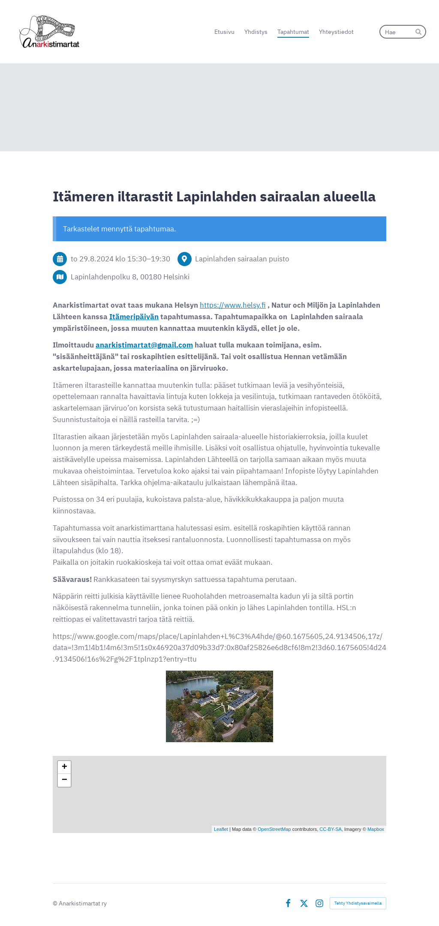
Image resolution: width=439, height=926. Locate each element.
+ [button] (64, 767)
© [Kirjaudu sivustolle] (56, 903)
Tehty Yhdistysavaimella (358, 903)
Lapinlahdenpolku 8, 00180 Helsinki (130, 277)
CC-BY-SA (330, 829)
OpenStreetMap (274, 829)
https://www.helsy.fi (233, 305)
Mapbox (375, 829)
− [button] (64, 780)
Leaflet (221, 829)
